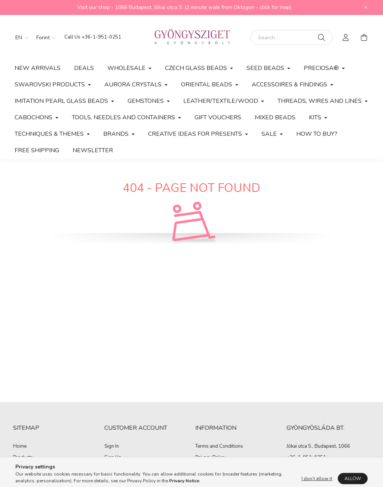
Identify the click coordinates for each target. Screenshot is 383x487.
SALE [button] (269, 134)
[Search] (291, 37)
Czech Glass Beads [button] (197, 68)
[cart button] (363, 37)
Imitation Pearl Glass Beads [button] (62, 101)
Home (20, 447)
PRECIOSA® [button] (322, 68)
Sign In (111, 447)
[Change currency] (44, 37)
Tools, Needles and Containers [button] (124, 117)
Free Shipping (37, 150)
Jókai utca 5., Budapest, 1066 (318, 446)
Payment (204, 469)
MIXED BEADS (275, 117)
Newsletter (93, 150)
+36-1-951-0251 (101, 37)
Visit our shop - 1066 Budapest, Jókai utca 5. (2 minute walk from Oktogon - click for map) (184, 7)
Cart (109, 480)
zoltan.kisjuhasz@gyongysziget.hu (324, 468)
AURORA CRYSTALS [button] (133, 84)
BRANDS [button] (116, 134)
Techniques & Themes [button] (50, 134)
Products (23, 458)
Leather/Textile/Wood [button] (221, 101)
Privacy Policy (210, 458)
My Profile (115, 469)
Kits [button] (316, 117)
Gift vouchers (217, 117)
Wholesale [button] (127, 68)
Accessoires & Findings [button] (290, 84)
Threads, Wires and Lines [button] (320, 101)
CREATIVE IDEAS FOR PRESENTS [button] (195, 134)
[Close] (365, 7)
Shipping (205, 480)
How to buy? (316, 134)
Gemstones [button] (146, 101)
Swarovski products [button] (50, 84)
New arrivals (38, 68)
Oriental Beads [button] (207, 84)
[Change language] (20, 37)
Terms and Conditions (219, 447)
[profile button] (345, 37)
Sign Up (113, 458)
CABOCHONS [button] (34, 117)
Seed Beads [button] (266, 68)
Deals (84, 68)
